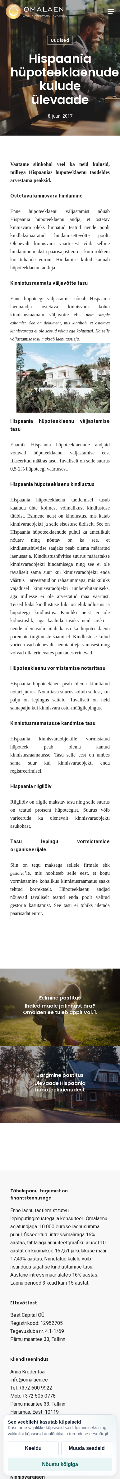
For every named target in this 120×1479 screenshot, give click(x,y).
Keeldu (33, 1448)
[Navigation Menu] (111, 11)
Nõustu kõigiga (60, 1464)
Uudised (60, 40)
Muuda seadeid (87, 1448)
